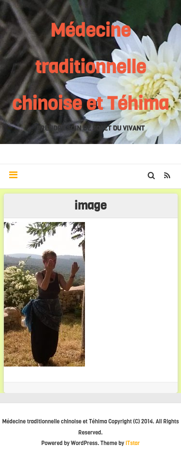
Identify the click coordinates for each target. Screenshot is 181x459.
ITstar (132, 443)
